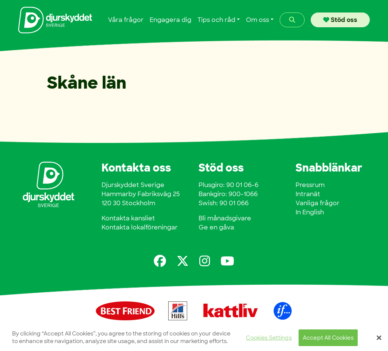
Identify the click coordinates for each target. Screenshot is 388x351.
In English (310, 212)
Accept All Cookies (328, 339)
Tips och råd (216, 20)
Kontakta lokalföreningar (140, 227)
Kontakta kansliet (128, 218)
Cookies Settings (268, 339)
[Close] (379, 339)
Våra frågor (126, 20)
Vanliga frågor (318, 203)
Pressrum (310, 185)
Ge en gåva (216, 227)
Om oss (257, 20)
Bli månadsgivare (225, 218)
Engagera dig (170, 20)
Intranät (308, 194)
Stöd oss (340, 20)
